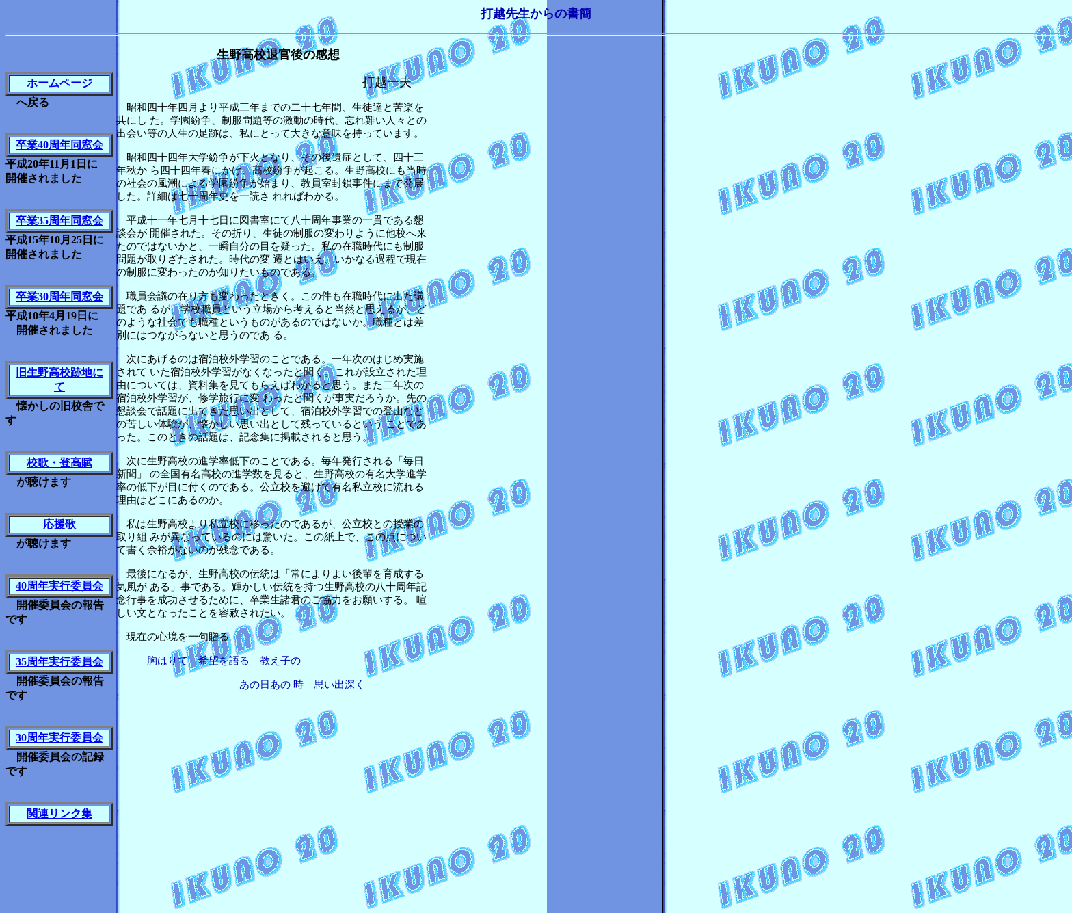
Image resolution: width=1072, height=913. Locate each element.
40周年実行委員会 (59, 586)
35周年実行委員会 (59, 661)
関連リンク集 (59, 813)
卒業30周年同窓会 (59, 296)
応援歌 (59, 524)
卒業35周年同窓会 (59, 220)
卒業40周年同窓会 (59, 144)
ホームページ (59, 83)
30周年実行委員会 (59, 737)
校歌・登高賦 (59, 462)
